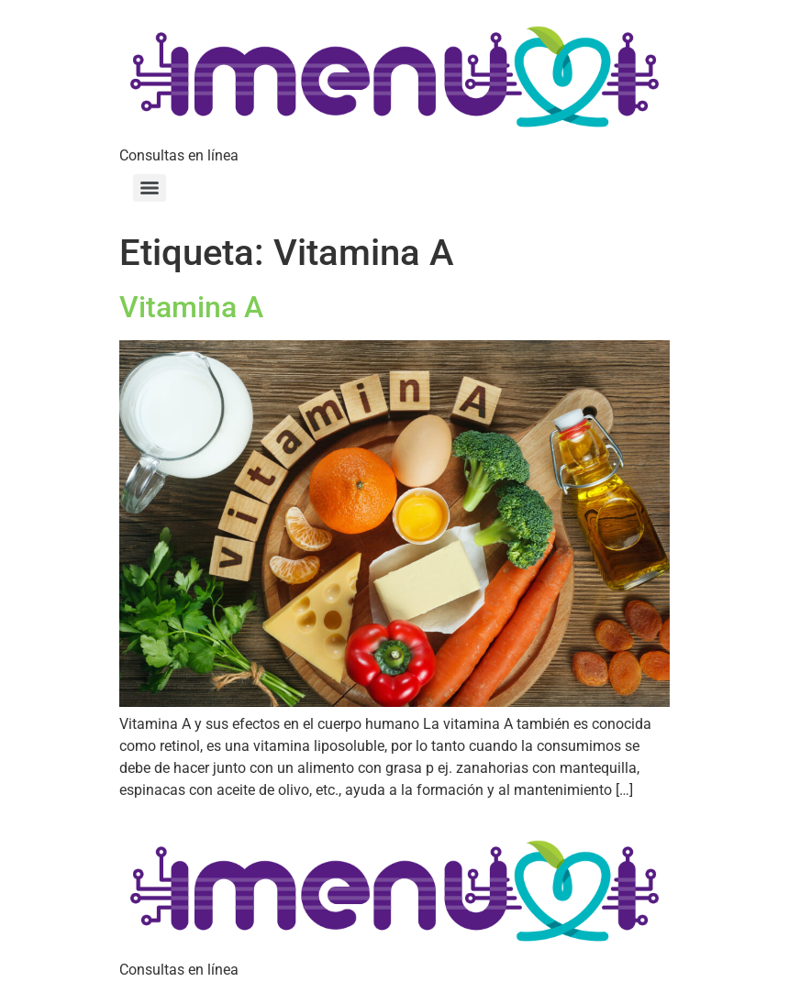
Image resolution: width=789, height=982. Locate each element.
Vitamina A (191, 307)
